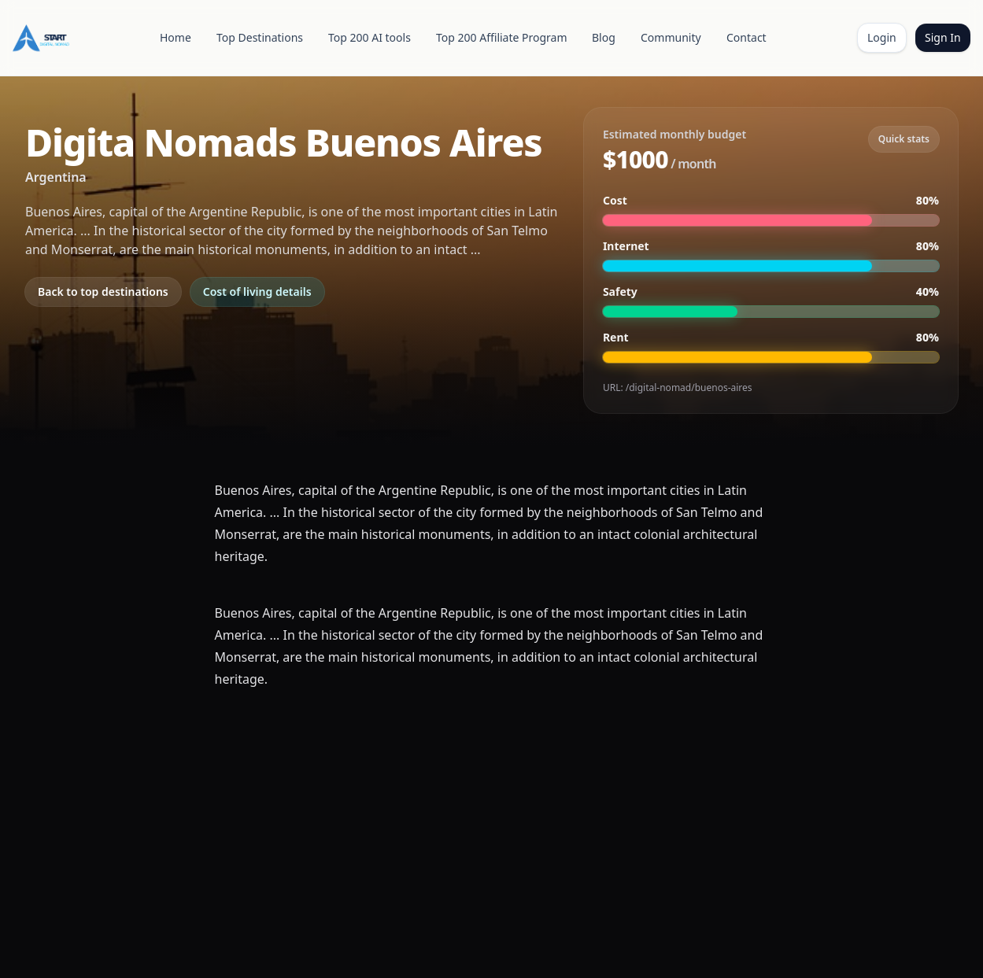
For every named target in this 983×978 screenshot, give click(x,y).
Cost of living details (257, 291)
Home (175, 37)
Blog (603, 37)
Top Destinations (259, 37)
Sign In (943, 37)
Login (881, 37)
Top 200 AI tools (369, 37)
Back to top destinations (103, 291)
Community (671, 37)
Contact (746, 37)
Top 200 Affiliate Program (501, 37)
